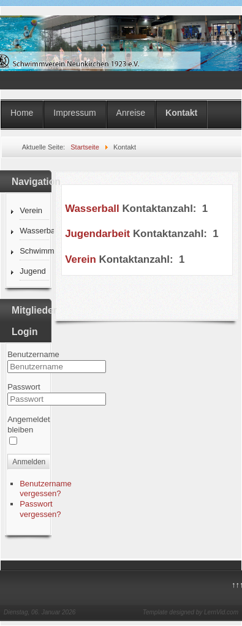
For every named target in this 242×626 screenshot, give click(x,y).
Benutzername (33, 354)
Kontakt (181, 113)
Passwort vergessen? (40, 509)
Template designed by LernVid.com (190, 612)
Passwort (23, 386)
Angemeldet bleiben (28, 424)
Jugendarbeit (97, 233)
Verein (31, 210)
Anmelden (28, 462)
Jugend (33, 271)
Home (21, 113)
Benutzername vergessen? (46, 489)
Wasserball (34, 230)
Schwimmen (34, 250)
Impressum (74, 113)
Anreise (130, 113)
